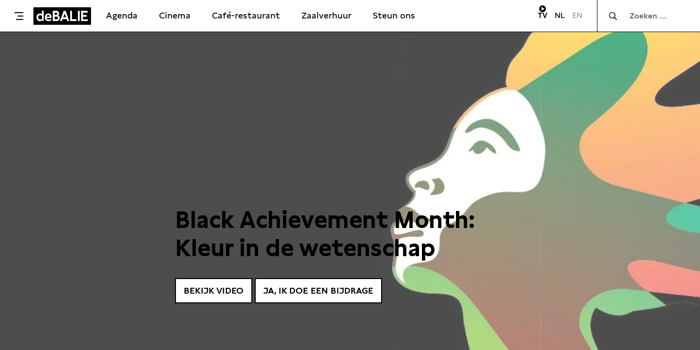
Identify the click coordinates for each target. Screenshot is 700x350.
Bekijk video (214, 290)
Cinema (175, 15)
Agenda (122, 15)
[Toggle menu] (19, 16)
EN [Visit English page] (577, 15)
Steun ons (394, 15)
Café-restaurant (246, 15)
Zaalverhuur (326, 15)
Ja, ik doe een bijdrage (318, 290)
